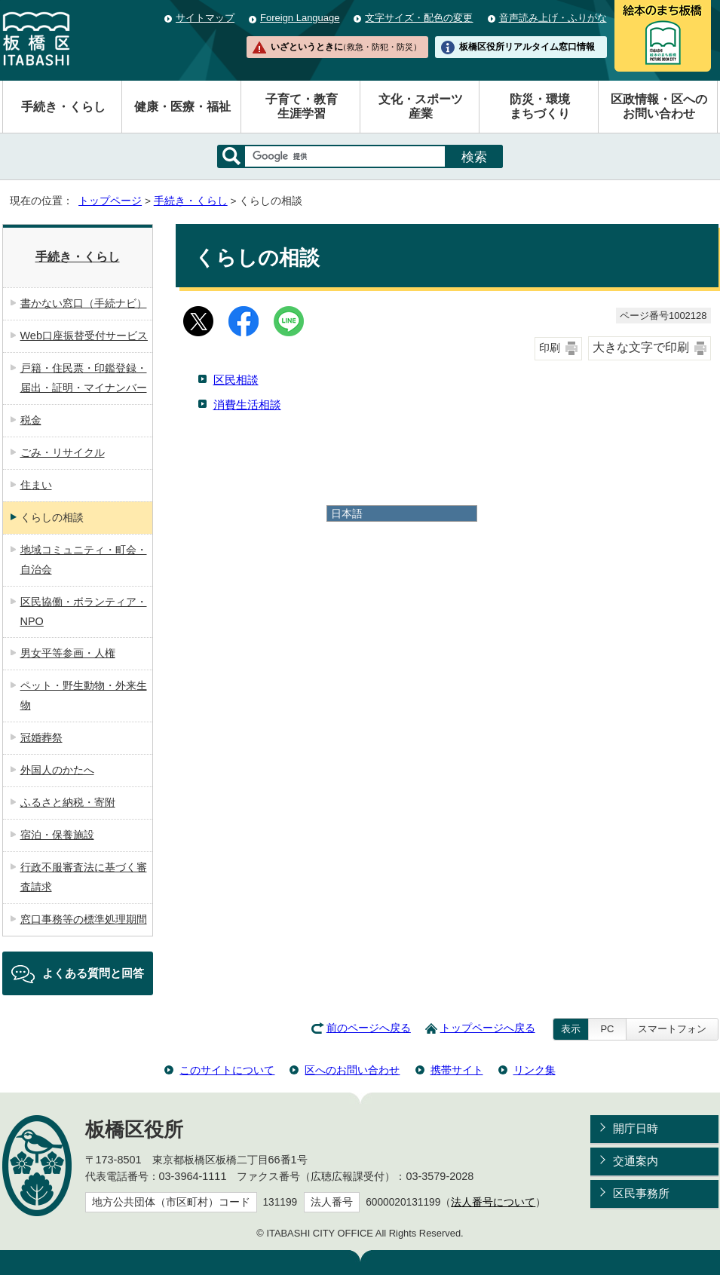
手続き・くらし (63, 106)
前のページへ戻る (368, 1028)
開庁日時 (635, 1128)
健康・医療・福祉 (182, 106)
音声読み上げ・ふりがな (553, 17)
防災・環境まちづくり (540, 106)
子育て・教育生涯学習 (301, 106)
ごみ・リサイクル (62, 452)
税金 (30, 420)
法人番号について (493, 1202)
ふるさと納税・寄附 (67, 802)
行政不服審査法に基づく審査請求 (83, 877)
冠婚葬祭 (41, 737)
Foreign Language (299, 17)
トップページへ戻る (487, 1028)
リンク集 (534, 1070)
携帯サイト (456, 1070)
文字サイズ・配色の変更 (419, 17)
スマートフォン (672, 1028)
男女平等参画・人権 (67, 653)
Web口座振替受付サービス (84, 335)
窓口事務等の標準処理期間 (83, 919)
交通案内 (635, 1160)
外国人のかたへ (57, 770)
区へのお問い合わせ (352, 1070)
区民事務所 (641, 1193)
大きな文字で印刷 (641, 347)
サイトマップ (205, 17)
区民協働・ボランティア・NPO (83, 611)
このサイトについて (226, 1070)
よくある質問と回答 (93, 973)
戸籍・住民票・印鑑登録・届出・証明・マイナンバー (83, 378)
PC (607, 1028)
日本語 (347, 513)
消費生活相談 (247, 404)
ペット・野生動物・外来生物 (83, 695)
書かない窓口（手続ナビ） (83, 303)
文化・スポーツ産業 (420, 106)
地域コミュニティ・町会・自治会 (83, 559)
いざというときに (346, 46)
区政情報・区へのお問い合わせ (659, 106)
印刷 (549, 348)
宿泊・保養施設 (57, 835)
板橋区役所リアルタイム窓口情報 (527, 46)
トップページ (110, 201)
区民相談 (236, 379)
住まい (36, 485)
